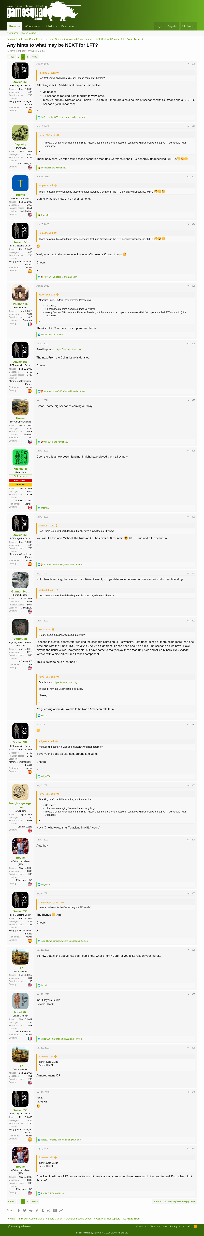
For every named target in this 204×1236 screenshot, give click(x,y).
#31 (193, 620)
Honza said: (45, 629)
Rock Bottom (26, 211)
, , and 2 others (62, 564)
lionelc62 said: (46, 1056)
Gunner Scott (20, 591)
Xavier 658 (20, 82)
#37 (193, 994)
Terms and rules (158, 1226)
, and (60, 277)
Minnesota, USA (24, 880)
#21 (193, 64)
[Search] (189, 26)
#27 (193, 400)
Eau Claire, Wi (25, 163)
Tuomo (20, 194)
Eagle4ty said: (46, 185)
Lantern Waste (25, 826)
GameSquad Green (19, 1226)
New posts (12, 33)
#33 (193, 785)
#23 (193, 176)
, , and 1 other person (63, 117)
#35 (193, 893)
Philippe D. (20, 304)
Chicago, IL (26, 607)
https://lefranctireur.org (69, 349)
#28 (193, 450)
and (53, 167)
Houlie (20, 857)
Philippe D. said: (47, 72)
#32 (193, 724)
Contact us (142, 1226)
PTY (20, 967)
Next (34, 56)
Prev (11, 56)
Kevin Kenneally (17, 51)
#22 (193, 126)
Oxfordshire (26, 434)
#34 (193, 839)
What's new (32, 26)
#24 (193, 224)
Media (50, 26)
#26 (193, 343)
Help (188, 1226)
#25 (193, 286)
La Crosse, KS (25, 661)
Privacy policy (176, 1226)
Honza (20, 418)
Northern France (24, 1031)
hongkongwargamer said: (52, 902)
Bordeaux (27, 320)
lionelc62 (20, 1012)
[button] (42, 26)
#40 (193, 1148)
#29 (193, 516)
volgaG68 (20, 638)
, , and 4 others (64, 391)
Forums (14, 26)
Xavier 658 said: (47, 135)
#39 (193, 1092)
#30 (193, 573)
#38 (193, 1047)
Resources (68, 26)
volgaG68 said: (46, 741)
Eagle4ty (20, 144)
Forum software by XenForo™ (102, 1233)
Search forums (28, 33)
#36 (193, 950)
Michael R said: (47, 525)
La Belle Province (23, 500)
